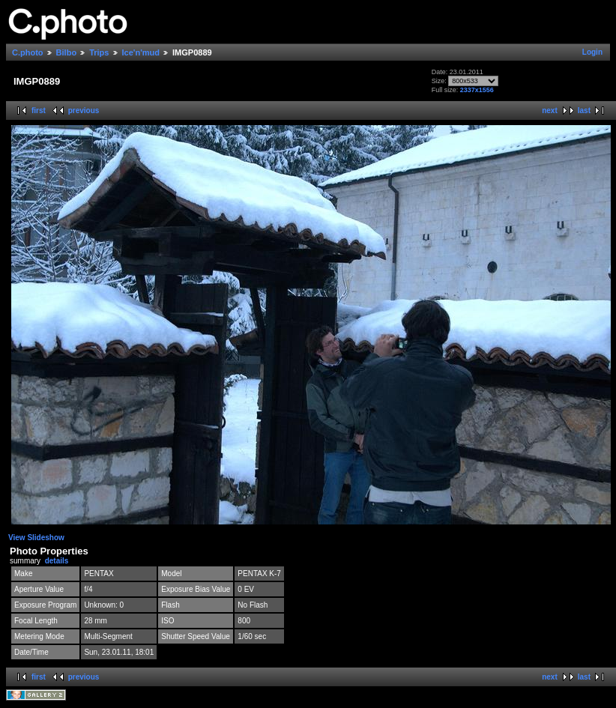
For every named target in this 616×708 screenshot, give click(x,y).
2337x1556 (477, 90)
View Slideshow (36, 537)
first (38, 110)
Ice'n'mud (141, 52)
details (57, 561)
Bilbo (66, 52)
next (550, 110)
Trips (99, 52)
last (584, 110)
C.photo (27, 52)
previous (84, 110)
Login (592, 52)
